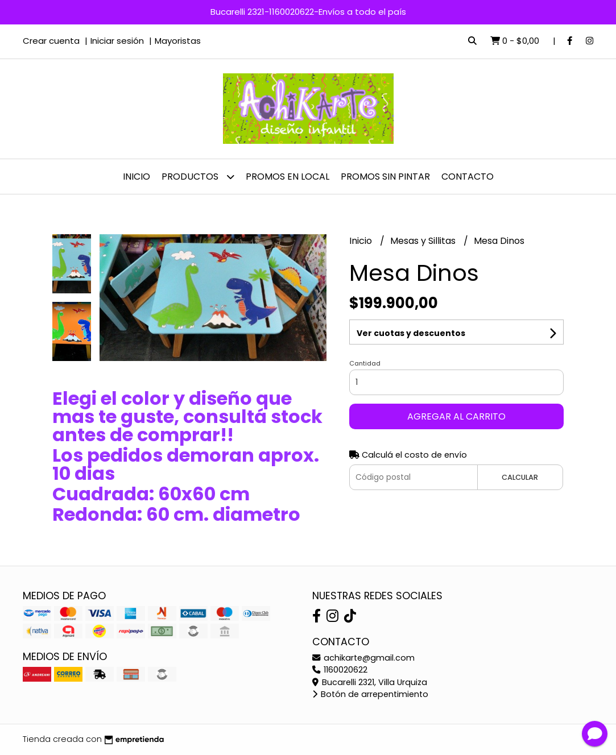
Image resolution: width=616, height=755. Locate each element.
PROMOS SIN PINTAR (385, 176)
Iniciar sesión (117, 41)
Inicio (136, 176)
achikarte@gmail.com (363, 657)
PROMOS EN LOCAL (287, 176)
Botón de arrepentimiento (370, 694)
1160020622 (339, 669)
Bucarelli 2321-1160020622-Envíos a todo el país (308, 12)
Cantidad (365, 363)
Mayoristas (178, 41)
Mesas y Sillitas (424, 240)
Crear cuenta (51, 41)
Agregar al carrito (456, 416)
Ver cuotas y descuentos (411, 333)
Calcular (520, 477)
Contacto (467, 176)
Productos (198, 176)
